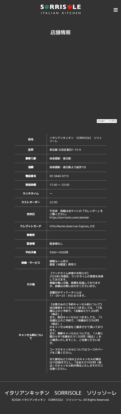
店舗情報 (61, 32)
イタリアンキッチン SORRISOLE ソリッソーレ (60, 392)
